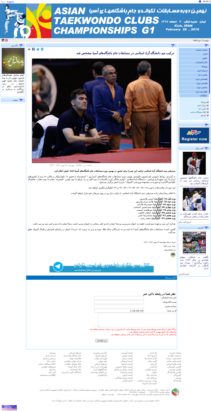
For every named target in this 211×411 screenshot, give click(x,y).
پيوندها (205, 66)
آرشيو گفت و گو (184, 222)
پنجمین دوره (203, 87)
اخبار (206, 54)
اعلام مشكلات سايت (198, 112)
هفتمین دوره (203, 83)
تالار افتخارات (202, 62)
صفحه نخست (202, 50)
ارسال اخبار (203, 70)
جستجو (203, 115)
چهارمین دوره (202, 91)
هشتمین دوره (202, 79)
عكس (205, 58)
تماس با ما (203, 75)
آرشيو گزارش (183, 274)
